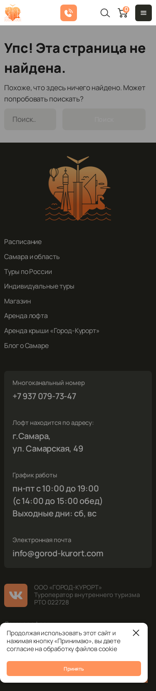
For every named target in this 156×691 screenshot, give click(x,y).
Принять (74, 668)
